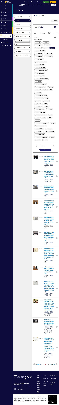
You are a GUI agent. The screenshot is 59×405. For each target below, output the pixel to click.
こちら (44, 398)
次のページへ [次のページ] (52, 364)
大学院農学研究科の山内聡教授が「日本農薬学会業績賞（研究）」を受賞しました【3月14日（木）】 (49, 221)
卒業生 (36, 4)
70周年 (51, 137)
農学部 (51, 48)
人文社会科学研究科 (40, 51)
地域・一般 (45, 4)
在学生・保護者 (31, 4)
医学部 (37, 48)
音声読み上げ (27, 1)
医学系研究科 (38, 56)
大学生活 (37, 101)
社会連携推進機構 (39, 134)
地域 (50, 115)
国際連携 (37, 106)
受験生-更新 (38, 98)
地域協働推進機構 (39, 73)
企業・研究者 (40, 4)
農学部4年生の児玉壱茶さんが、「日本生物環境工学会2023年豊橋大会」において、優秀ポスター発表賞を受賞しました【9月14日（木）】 (49, 286)
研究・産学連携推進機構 (41, 70)
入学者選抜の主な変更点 (41, 95)
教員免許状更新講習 (49, 131)
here (22, 401)
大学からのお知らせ (40, 112)
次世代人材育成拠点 (40, 87)
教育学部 (46, 42)
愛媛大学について (39, 109)
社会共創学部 (38, 45)
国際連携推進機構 (39, 76)
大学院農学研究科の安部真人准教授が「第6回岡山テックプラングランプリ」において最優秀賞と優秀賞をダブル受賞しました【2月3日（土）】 (49, 253)
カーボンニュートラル (40, 126)
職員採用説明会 (39, 129)
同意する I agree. (53, 396)
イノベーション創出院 (40, 84)
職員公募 (48, 129)
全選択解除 (40, 39)
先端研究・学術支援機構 (41, 137)
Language (39, 1)
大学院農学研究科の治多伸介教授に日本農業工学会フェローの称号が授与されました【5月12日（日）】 (49, 160)
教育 (46, 98)
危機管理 (46, 106)
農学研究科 (48, 56)
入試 (36, 90)
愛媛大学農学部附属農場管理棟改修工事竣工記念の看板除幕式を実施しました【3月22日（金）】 (49, 189)
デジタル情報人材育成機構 (41, 78)
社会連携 (44, 103)
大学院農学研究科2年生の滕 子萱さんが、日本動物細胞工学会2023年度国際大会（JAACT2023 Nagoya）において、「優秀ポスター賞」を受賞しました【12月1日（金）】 (49, 344)
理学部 (47, 45)
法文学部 (37, 42)
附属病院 (50, 87)
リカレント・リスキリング (41, 123)
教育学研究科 (38, 53)
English (37, 140)
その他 (44, 140)
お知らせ (49, 109)
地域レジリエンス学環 (40, 62)
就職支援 (46, 101)
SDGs (52, 123)
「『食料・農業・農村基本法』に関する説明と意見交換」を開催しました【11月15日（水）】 (49, 270)
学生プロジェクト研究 (40, 115)
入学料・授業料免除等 (46, 90)
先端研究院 (38, 81)
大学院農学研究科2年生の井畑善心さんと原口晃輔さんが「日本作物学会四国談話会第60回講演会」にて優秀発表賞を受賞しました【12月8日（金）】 (49, 305)
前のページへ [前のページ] (38, 364)
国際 (36, 117)
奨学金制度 (38, 92)
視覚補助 (33, 1)
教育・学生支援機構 (40, 67)
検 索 (45, 149)
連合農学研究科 (39, 59)
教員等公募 (38, 131)
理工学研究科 (48, 53)
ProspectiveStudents (21, 5)
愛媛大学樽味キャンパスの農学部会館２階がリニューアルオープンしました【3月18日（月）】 (49, 174)
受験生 (26, 4)
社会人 (37, 120)
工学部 (44, 48)
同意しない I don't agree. (52, 401)
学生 (49, 117)
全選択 (35, 39)
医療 (43, 117)
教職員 (49, 4)
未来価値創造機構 (39, 64)
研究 (36, 103)
